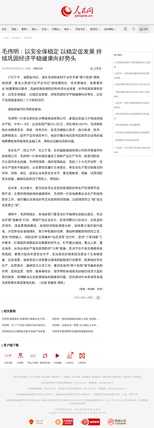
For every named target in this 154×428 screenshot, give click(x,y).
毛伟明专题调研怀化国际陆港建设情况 (72, 331)
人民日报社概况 (19, 377)
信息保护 (127, 377)
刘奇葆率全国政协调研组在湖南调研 (132, 132)
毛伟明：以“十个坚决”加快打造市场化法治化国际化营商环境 (34, 325)
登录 (145, 29)
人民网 (5, 38)
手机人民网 (32, 357)
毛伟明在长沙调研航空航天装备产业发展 (23, 331)
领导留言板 (45, 357)
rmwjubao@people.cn (117, 388)
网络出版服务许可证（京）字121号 (102, 400)
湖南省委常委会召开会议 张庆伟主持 (133, 84)
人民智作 (82, 357)
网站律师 (117, 377)
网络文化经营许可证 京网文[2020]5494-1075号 (63, 400)
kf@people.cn (50, 388)
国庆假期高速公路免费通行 (128, 125)
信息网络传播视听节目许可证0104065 (23, 400)
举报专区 (80, 29)
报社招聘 (45, 377)
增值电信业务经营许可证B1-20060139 (72, 394)
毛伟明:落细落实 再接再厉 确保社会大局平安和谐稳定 (30, 319)
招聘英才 (55, 377)
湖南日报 (38, 68)
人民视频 (57, 357)
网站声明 (107, 377)
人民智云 (69, 357)
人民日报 (8, 357)
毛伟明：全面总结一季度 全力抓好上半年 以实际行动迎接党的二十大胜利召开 (93, 325)
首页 (4, 29)
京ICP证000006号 (128, 400)
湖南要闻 (28, 38)
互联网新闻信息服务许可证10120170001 (34, 394)
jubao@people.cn (106, 383)
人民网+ (20, 357)
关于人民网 (34, 377)
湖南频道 (16, 38)
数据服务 (96, 377)
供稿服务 (86, 377)
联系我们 (137, 377)
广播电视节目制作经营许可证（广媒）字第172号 (115, 394)
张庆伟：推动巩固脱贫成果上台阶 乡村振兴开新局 (79, 319)
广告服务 (66, 377)
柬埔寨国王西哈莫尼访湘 (127, 140)
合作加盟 (76, 377)
